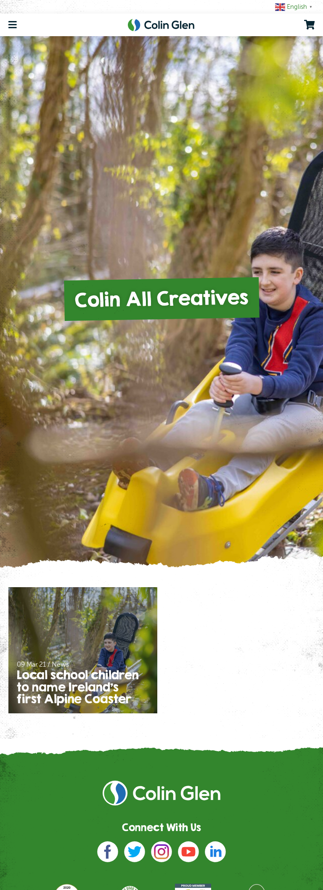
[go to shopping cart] (309, 25)
